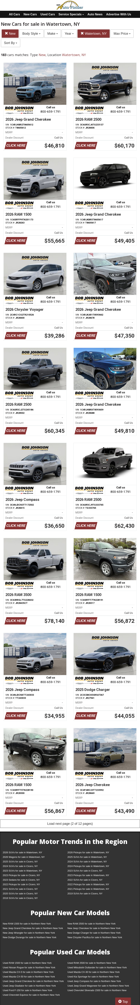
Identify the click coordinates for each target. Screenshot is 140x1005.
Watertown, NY (94, 33)
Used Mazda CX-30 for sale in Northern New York (93, 972)
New (10, 33)
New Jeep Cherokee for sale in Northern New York (93, 928)
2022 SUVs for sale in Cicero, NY (84, 879)
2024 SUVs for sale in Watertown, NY (87, 861)
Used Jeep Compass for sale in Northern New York (94, 981)
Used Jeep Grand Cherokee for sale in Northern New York (33, 981)
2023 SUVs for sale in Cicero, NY (84, 870)
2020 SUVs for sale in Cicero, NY (20, 893)
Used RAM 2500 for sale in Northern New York (91, 963)
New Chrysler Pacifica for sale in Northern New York (94, 937)
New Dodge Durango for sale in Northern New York (29, 937)
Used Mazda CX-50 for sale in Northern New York (29, 976)
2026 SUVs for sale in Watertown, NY (22, 852)
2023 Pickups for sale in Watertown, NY (88, 875)
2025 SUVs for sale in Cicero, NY (20, 861)
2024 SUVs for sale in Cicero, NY (20, 866)
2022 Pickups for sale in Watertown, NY (88, 884)
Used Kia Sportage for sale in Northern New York (93, 976)
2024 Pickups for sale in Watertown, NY (88, 866)
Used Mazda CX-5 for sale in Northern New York (28, 972)
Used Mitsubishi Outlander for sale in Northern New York (97, 967)
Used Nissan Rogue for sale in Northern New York (29, 967)
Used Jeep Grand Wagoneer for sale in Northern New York (98, 985)
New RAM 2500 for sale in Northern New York (91, 923)
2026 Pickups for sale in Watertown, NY (88, 852)
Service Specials (71, 14)
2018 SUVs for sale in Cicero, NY (20, 898)
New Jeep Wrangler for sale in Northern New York (29, 932)
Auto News (95, 14)
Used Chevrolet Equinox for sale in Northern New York (31, 994)
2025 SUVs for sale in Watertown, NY (87, 857)
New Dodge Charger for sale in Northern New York (93, 932)
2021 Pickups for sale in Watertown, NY (88, 889)
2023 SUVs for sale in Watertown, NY (22, 870)
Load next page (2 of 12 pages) (70, 824)
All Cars (14, 14)
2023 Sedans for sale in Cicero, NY (21, 879)
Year (69, 33)
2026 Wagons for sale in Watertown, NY (24, 857)
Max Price (122, 33)
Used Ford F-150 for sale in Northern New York (27, 990)
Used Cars (47, 14)
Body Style (31, 33)
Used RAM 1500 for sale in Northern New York (27, 963)
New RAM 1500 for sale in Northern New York (27, 923)
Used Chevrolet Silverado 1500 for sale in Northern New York (97, 991)
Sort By (10, 43)
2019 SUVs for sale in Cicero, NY (84, 893)
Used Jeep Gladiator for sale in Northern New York (29, 985)
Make (52, 33)
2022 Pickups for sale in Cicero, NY (21, 884)
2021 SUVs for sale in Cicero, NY (20, 889)
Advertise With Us (118, 14)
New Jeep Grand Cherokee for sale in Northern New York (33, 928)
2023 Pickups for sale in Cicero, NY (21, 875)
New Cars (30, 14)
